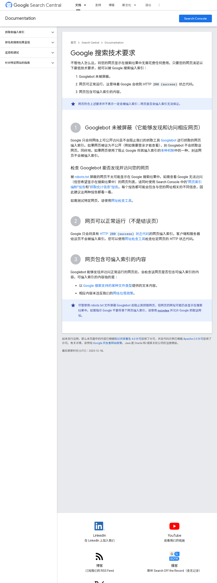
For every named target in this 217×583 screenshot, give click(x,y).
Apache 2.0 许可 (193, 338)
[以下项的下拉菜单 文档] (86, 5)
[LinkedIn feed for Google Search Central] (99, 529)
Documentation (20, 18)
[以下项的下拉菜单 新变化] (136, 5)
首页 (73, 42)
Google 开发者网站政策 (107, 343)
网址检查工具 (121, 201)
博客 (112, 5)
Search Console (195, 18)
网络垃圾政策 (123, 293)
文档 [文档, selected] (78, 5)
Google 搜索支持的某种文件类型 (107, 286)
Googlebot (168, 140)
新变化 (126, 5)
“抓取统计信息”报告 (103, 187)
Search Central (37, 5)
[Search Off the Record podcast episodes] (174, 560)
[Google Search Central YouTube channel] (174, 529)
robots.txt (82, 177)
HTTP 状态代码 (124, 234)
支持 (98, 5)
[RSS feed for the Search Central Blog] (99, 560)
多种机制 (167, 151)
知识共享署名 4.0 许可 (127, 338)
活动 (148, 5)
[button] (25, 32)
